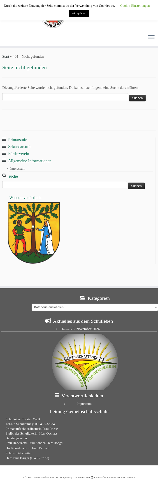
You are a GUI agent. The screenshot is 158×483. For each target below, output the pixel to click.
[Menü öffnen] (151, 37)
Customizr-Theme (124, 477)
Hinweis (66, 329)
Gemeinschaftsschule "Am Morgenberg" (53, 477)
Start (5, 56)
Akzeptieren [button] (79, 13)
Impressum (17, 168)
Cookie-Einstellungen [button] (135, 5)
